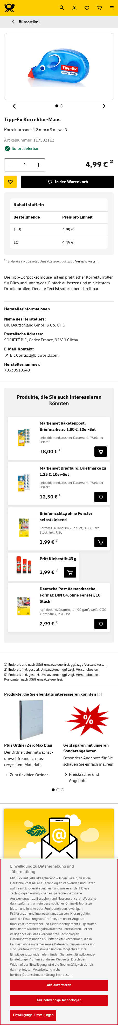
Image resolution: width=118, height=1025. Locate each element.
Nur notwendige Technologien (59, 1004)
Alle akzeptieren (59, 989)
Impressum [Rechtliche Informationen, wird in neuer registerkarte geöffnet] (64, 979)
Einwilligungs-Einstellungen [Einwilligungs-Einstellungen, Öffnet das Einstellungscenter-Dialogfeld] (33, 1019)
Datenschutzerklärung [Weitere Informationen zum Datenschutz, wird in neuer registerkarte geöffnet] (38, 979)
